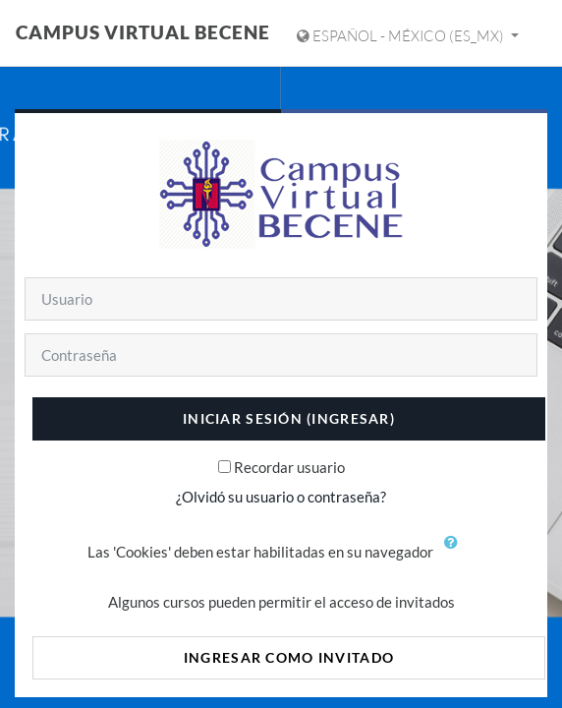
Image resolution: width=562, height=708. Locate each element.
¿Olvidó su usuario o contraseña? (281, 496)
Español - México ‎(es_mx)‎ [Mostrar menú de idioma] (402, 36)
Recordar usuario (289, 467)
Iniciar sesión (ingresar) (289, 418)
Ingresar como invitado (289, 657)
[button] (456, 553)
